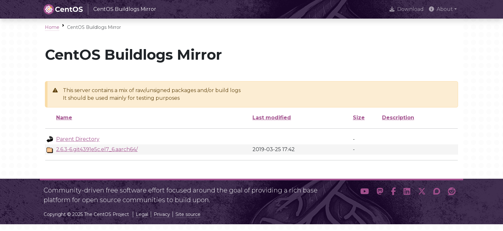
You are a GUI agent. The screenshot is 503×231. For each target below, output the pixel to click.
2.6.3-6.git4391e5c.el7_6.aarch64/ (97, 149)
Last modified (271, 118)
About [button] (441, 9)
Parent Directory (77, 139)
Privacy (162, 214)
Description (398, 118)
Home (52, 27)
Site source (187, 214)
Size (359, 118)
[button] (364, 192)
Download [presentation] (406, 9)
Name (64, 118)
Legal (142, 214)
